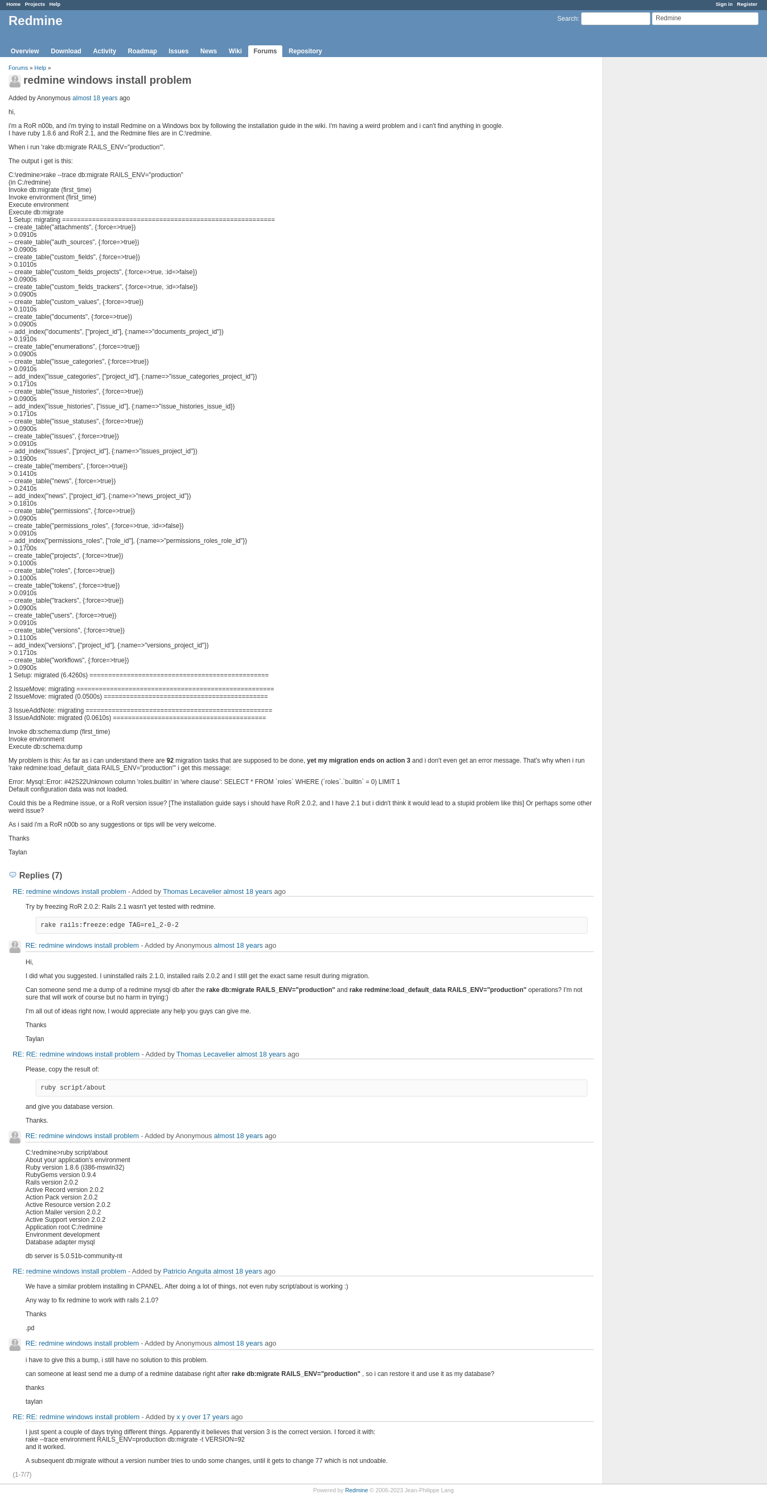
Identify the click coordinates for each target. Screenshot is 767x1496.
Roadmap (142, 51)
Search (567, 18)
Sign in (724, 4)
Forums (265, 51)
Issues (179, 51)
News (208, 51)
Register (747, 4)
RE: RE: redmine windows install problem (76, 1054)
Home (13, 4)
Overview (25, 51)
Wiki (235, 51)
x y (180, 1417)
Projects (35, 4)
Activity (104, 51)
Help (55, 4)
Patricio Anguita (187, 1271)
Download (66, 51)
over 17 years (208, 1417)
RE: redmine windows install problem (69, 891)
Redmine (356, 1490)
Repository (305, 51)
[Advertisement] (656, 225)
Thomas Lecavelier (192, 891)
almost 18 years (95, 98)
